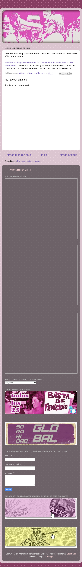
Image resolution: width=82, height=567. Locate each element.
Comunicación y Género (20, 170)
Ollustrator (71, 554)
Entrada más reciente (18, 154)
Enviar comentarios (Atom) (28, 161)
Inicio (44, 154)
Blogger (50, 556)
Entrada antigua (67, 154)
